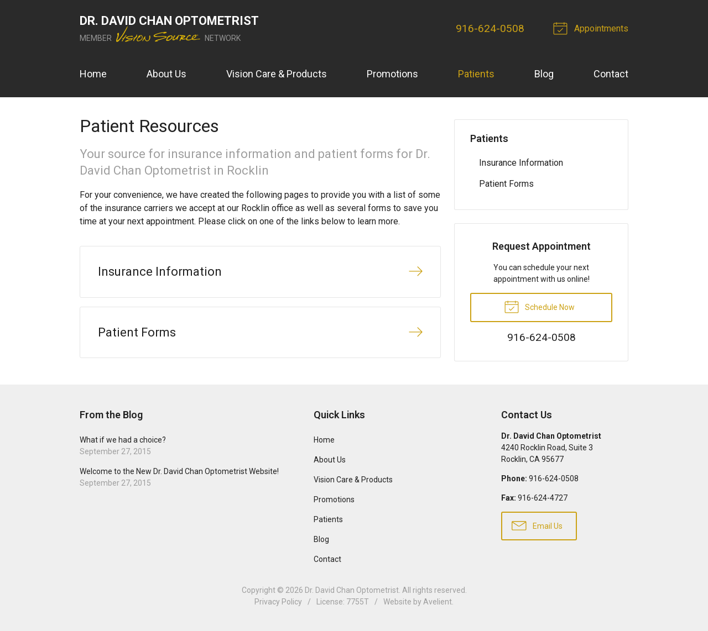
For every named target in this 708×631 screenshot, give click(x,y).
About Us (166, 74)
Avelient (437, 601)
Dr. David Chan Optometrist (352, 590)
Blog (544, 74)
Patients (476, 74)
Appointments (592, 27)
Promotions (392, 74)
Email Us (537, 525)
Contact (611, 74)
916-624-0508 (490, 28)
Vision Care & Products (276, 74)
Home (93, 74)
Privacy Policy (278, 601)
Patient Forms (506, 183)
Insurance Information (521, 162)
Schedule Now (539, 306)
